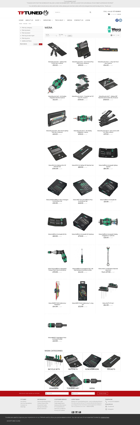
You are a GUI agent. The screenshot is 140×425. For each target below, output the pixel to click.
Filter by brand (26, 30)
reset (36, 44)
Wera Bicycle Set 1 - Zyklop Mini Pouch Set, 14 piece (57, 62)
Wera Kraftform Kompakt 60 (108, 199)
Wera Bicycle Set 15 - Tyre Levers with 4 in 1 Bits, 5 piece (108, 131)
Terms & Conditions (59, 408)
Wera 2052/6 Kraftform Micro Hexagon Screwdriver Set (57, 200)
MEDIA (69, 20)
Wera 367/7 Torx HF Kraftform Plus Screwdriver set (82, 200)
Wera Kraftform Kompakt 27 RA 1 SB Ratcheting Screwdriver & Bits (82, 269)
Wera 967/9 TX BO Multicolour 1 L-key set (82, 303)
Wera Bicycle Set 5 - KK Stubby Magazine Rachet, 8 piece (57, 97)
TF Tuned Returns (59, 406)
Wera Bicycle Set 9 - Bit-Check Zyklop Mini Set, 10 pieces (57, 131)
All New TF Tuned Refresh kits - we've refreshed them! (86, 401)
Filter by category (27, 27)
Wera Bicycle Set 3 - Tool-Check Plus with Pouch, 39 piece (82, 62)
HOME (21, 20)
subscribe (103, 393)
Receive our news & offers (29, 393)
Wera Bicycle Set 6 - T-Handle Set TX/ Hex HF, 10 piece (82, 97)
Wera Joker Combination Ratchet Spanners (108, 269)
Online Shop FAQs (42, 403)
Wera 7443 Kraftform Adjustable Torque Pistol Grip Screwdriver (57, 269)
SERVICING (47, 20)
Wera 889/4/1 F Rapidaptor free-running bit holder (57, 338)
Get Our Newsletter (26, 403)
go (40, 44)
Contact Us (23, 405)
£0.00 (114, 14)
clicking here (105, 417)
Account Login (58, 401)
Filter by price (26, 38)
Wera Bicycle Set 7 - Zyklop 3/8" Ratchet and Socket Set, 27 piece (108, 97)
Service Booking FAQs (44, 401)
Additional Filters (26, 41)
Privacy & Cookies (59, 410)
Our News (23, 401)
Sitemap (22, 406)
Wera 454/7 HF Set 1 (108, 303)
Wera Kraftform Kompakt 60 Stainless (83, 234)
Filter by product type (28, 35)
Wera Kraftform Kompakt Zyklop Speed (108, 166)
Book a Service (41, 408)
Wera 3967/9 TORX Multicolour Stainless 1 (57, 303)
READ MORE (90, 406)
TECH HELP (59, 20)
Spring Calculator (42, 406)
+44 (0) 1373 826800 (112, 401)
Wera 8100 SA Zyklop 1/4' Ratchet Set (83, 165)
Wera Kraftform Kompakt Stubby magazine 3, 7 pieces (108, 234)
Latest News (75, 399)
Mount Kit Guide (42, 405)
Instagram (109, 409)
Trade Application (59, 403)
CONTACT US (78, 20)
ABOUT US (29, 20)
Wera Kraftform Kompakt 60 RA (57, 234)
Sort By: (51, 35)
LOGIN (87, 20)
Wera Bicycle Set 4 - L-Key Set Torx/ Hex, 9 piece (108, 62)
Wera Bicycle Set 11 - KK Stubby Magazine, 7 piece (83, 131)
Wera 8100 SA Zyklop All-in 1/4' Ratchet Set (57, 166)
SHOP (37, 20)
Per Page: (62, 35)
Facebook (109, 406)
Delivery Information (60, 405)
